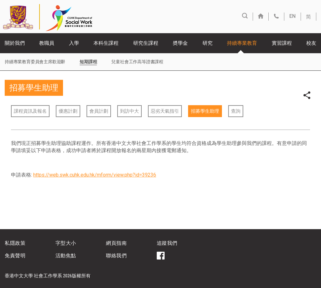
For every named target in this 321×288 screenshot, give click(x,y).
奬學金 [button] (180, 43)
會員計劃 (98, 111)
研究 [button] (208, 43)
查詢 (235, 111)
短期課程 (88, 61)
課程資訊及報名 (30, 111)
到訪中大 (129, 111)
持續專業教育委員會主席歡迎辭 (35, 61)
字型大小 (65, 243)
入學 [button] (74, 43)
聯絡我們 (116, 256)
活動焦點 (65, 256)
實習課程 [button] (282, 43)
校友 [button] (311, 43)
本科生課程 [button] (105, 43)
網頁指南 (116, 243)
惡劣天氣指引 (165, 111)
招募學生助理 (205, 111)
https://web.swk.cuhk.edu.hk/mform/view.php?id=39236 (94, 175)
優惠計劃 (68, 111)
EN (292, 16)
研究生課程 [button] (145, 43)
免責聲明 (15, 256)
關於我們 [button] (15, 43)
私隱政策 (15, 243)
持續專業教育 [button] (242, 43)
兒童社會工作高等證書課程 (137, 61)
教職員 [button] (46, 43)
